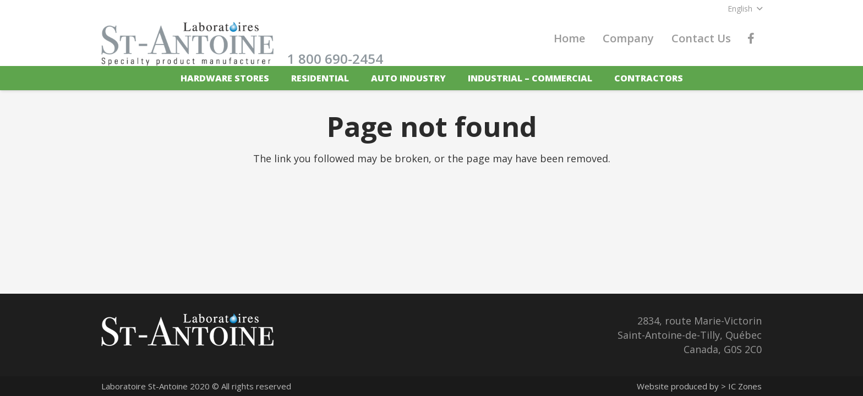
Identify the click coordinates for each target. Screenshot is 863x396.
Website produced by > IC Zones (699, 386)
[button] (744, 8)
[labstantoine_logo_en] (187, 44)
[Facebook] (751, 39)
